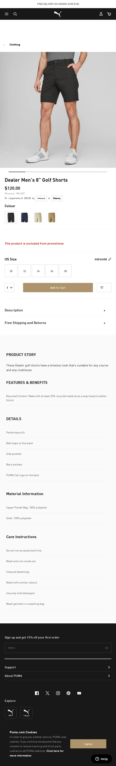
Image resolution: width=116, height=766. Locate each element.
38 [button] (65, 271)
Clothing (15, 44)
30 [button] (11, 271)
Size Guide (103, 259)
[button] (7, 14)
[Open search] (15, 14)
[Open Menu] (7, 14)
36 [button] (51, 271)
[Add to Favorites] (104, 287)
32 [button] (24, 271)
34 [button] (38, 271)
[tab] (17, 172)
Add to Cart (58, 287)
